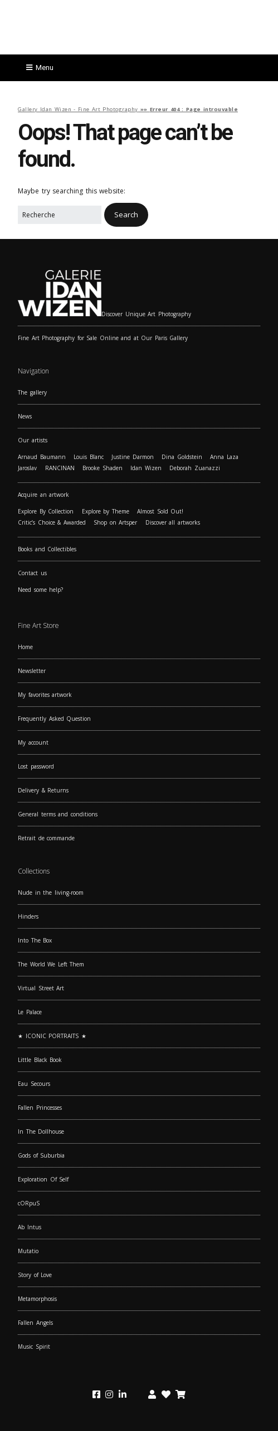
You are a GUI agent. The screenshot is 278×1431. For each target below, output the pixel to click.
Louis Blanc (89, 457)
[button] (126, 215)
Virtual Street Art (41, 988)
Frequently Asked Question (54, 718)
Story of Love (35, 1275)
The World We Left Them (51, 964)
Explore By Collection (46, 511)
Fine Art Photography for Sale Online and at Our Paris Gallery (103, 338)
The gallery (32, 392)
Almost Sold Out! (160, 511)
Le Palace (30, 1012)
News (25, 416)
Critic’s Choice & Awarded (52, 522)
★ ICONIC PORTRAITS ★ (52, 1036)
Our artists (32, 440)
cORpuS (29, 1203)
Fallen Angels (35, 1323)
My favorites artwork (45, 695)
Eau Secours (34, 1084)
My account (33, 742)
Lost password (36, 766)
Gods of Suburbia (41, 1155)
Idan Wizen (146, 468)
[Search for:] (59, 215)
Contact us (32, 573)
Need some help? (40, 590)
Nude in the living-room (51, 892)
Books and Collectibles (47, 549)
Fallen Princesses (40, 1107)
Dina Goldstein (182, 457)
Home (25, 647)
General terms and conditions (57, 814)
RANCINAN (60, 468)
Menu (44, 67)
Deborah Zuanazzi (194, 468)
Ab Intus (29, 1227)
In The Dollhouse (41, 1131)
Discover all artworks (172, 522)
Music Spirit (34, 1346)
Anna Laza (224, 457)
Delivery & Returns (43, 790)
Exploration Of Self (43, 1179)
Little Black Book (40, 1060)
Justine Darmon (132, 457)
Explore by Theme (105, 511)
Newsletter (32, 671)
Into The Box (35, 940)
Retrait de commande (46, 838)
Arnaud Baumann (42, 457)
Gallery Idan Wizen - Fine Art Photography (78, 109)
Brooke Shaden (102, 468)
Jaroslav (27, 468)
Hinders (28, 916)
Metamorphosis (37, 1299)
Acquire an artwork (43, 494)
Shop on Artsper (115, 522)
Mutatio (28, 1251)
